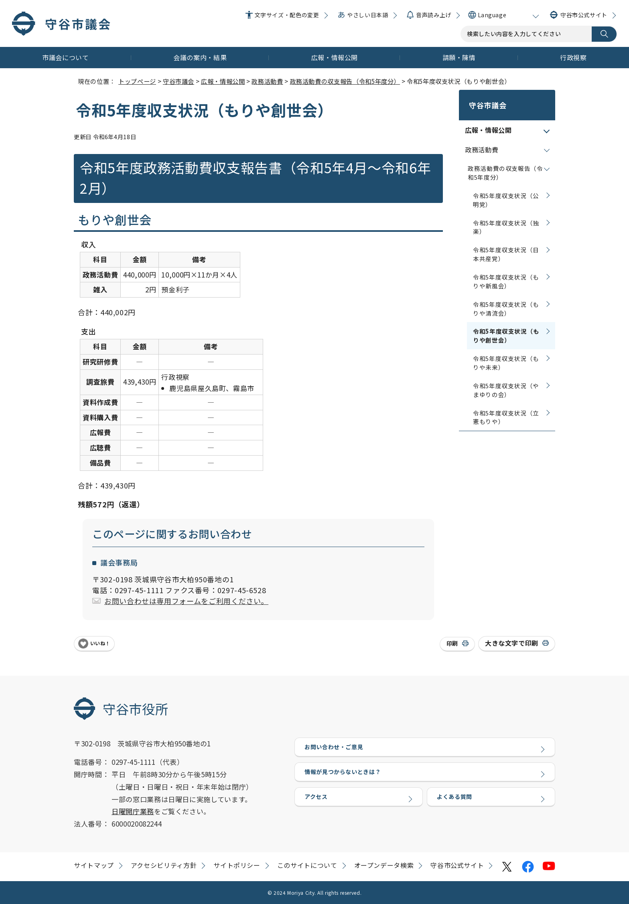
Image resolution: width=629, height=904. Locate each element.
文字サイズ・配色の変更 (287, 15)
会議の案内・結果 (200, 57)
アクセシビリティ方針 (164, 865)
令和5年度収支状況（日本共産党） (506, 244)
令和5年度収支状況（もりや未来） (506, 352)
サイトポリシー (236, 865)
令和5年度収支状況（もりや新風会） (506, 271)
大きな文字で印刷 (511, 643)
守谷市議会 (178, 81)
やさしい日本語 (367, 15)
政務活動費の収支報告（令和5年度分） (345, 81)
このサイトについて (307, 865)
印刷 (452, 643)
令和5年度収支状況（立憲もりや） (506, 407)
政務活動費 (267, 81)
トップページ (137, 81)
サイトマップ (94, 865)
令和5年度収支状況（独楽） (506, 216)
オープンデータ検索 (384, 865)
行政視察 (573, 57)
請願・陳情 (459, 57)
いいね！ (100, 643)
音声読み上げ (433, 15)
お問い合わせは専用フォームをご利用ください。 (186, 601)
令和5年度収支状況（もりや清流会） (506, 298)
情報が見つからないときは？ (345, 777)
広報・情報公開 (334, 57)
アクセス (316, 806)
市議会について (65, 57)
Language (492, 15)
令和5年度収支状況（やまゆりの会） (506, 379)
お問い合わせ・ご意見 (335, 748)
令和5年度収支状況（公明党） (506, 189)
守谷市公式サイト (583, 15)
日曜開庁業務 (133, 811)
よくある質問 (456, 806)
